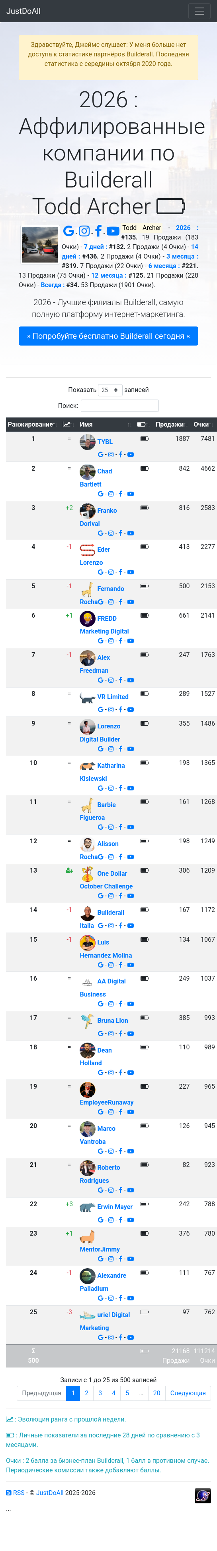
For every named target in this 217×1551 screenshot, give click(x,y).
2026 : (187, 228)
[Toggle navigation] (199, 11)
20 (156, 1393)
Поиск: (108, 406)
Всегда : (53, 285)
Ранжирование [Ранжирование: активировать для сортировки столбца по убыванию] (30, 424)
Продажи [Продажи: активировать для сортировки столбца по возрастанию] (170, 424)
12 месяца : (109, 275)
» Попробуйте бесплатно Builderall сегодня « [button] (108, 336)
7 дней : (96, 247)
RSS (15, 1493)
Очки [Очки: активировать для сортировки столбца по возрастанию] (201, 424)
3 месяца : (182, 256)
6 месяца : (164, 266)
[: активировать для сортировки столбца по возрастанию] (69, 424)
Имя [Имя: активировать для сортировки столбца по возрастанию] (86, 424)
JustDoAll (23, 11)
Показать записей (108, 390)
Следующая (188, 1393)
